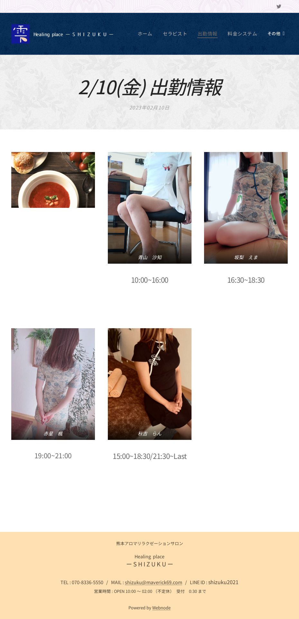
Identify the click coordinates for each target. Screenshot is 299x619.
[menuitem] (157, 34)
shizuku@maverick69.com (153, 582)
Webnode (161, 607)
